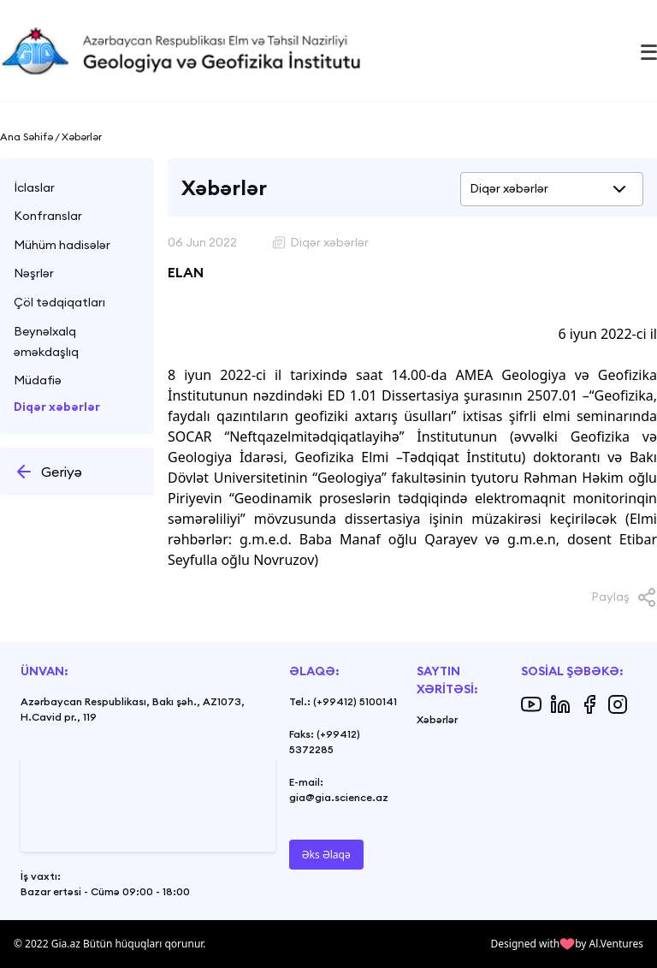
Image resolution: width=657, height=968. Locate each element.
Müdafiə (38, 380)
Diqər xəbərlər (57, 406)
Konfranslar (48, 215)
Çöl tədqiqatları (59, 302)
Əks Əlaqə (326, 854)
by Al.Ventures (609, 943)
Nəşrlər (34, 273)
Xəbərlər (437, 719)
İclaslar (34, 187)
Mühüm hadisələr (62, 244)
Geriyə (48, 471)
